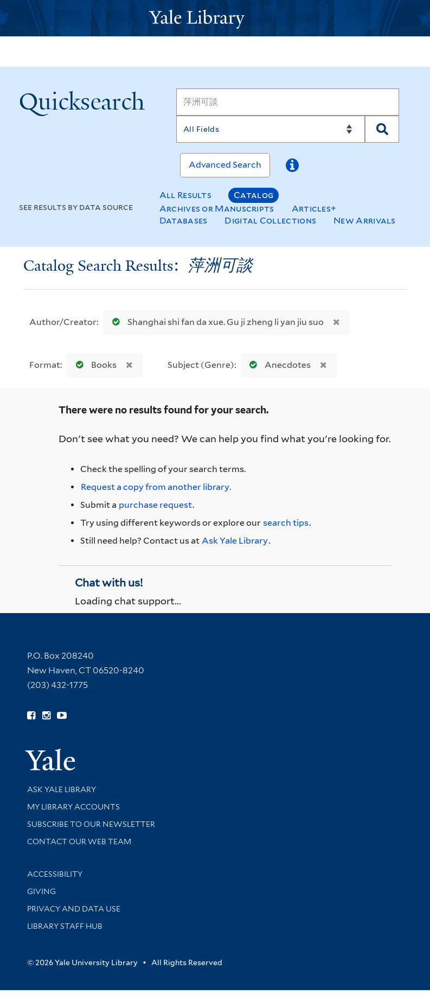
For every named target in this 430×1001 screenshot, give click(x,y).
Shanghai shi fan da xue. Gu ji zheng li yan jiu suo (215, 322)
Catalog (253, 195)
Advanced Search (225, 165)
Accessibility (54, 874)
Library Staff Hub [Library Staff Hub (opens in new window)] (64, 926)
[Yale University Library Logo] (215, 18)
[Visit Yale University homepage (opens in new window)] (50, 756)
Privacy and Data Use (73, 908)
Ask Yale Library (235, 540)
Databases (183, 220)
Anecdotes (277, 365)
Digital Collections (270, 220)
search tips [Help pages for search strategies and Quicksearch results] (286, 523)
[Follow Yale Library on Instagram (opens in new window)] (46, 716)
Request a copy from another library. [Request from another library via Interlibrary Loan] (156, 487)
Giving (41, 891)
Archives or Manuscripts (216, 208)
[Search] (288, 102)
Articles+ (314, 208)
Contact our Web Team (79, 841)
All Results (185, 195)
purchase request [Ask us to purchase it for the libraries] (155, 505)
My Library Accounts (73, 806)
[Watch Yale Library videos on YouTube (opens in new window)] (62, 716)
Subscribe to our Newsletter (91, 824)
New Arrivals (364, 220)
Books (93, 365)
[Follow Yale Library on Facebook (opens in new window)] (31, 716)
